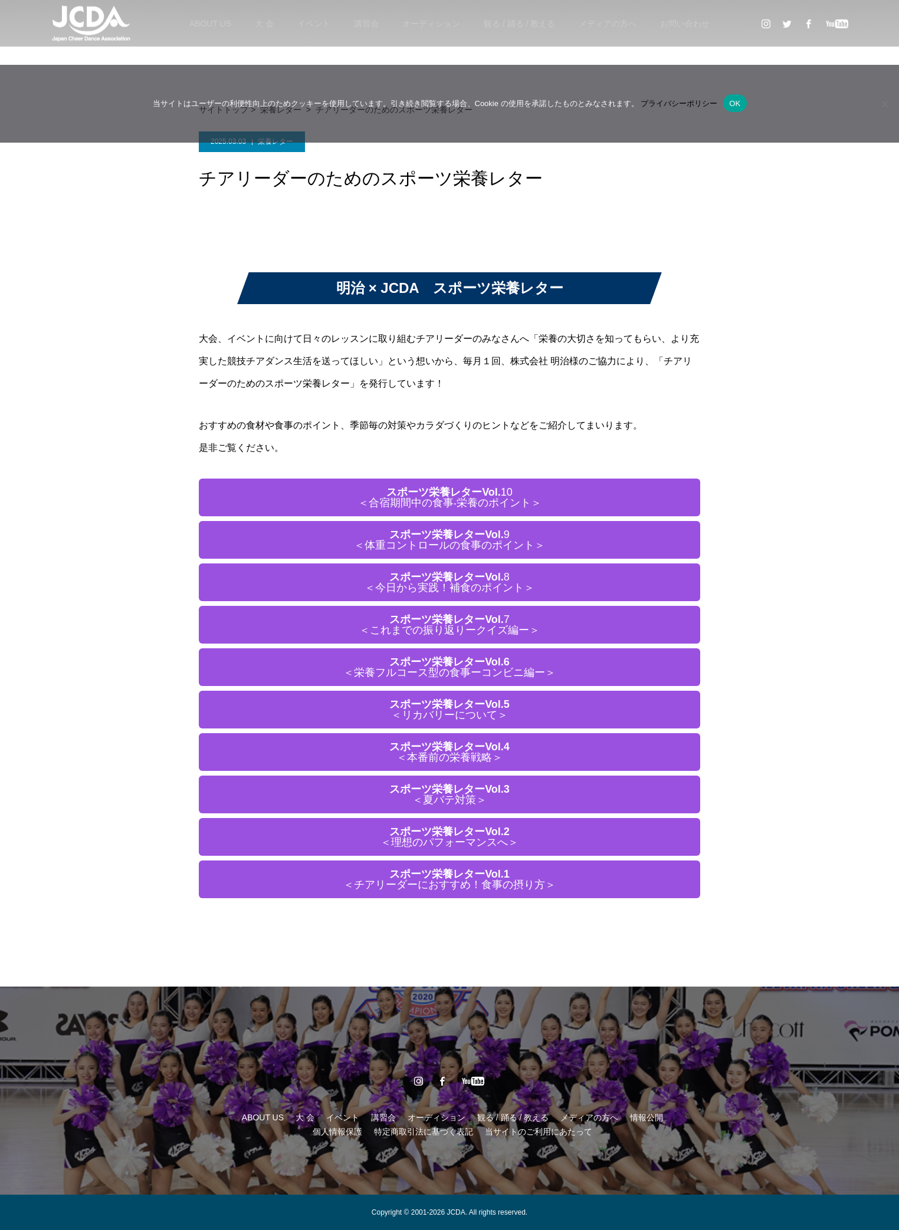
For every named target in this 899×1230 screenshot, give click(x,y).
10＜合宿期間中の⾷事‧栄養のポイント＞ (450, 497)
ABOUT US (210, 23)
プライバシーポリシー (679, 103)
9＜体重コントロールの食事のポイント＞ (449, 540)
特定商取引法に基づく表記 (423, 1131)
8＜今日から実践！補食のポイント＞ (449, 582)
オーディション (431, 23)
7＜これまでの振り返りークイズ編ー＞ (449, 625)
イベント (313, 23)
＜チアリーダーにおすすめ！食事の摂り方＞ (449, 879)
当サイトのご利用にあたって (538, 1131)
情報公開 (646, 1117)
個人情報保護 (337, 1131)
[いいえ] (884, 104)
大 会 (264, 23)
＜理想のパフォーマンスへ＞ (449, 837)
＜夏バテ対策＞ (449, 794)
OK (734, 103)
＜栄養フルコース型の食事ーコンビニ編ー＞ (449, 667)
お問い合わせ (685, 23)
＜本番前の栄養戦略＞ (449, 752)
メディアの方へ (607, 23)
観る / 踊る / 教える (519, 23)
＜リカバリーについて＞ (449, 709)
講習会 (366, 23)
